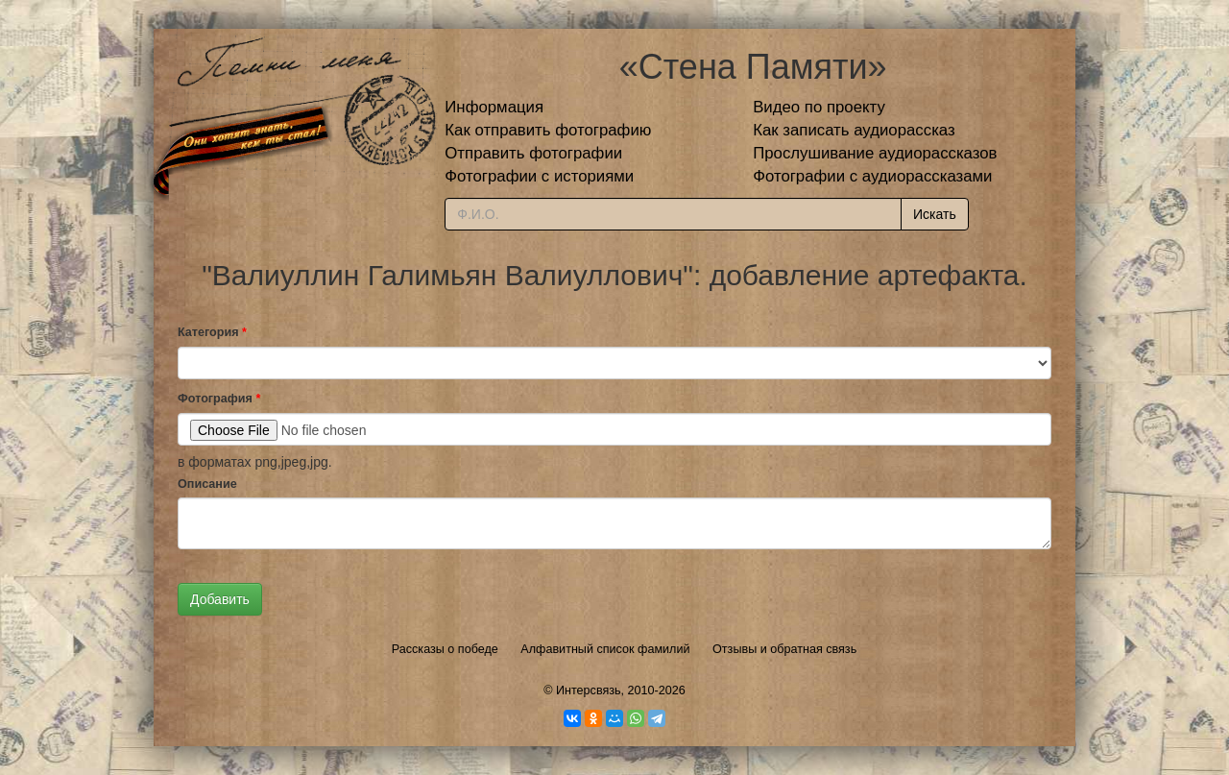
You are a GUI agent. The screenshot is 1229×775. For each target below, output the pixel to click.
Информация (494, 107)
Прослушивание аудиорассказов (875, 153)
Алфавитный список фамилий (604, 649)
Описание (207, 484)
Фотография (219, 398)
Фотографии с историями (539, 176)
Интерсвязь (588, 690)
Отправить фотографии (533, 153)
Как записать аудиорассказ (854, 130)
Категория (212, 332)
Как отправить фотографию (548, 130)
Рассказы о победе (445, 649)
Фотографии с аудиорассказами (872, 176)
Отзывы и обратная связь (784, 649)
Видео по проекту (819, 107)
